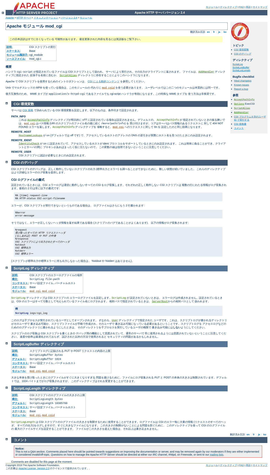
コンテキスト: (20, 283)
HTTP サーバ (24, 17)
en (208, 32)
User (115, 320)
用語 (248, 7)
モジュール (212, 7)
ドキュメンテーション (46, 17)
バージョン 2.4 (69, 17)
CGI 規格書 (240, 124)
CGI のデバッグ (242, 53)
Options (239, 104)
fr (214, 32)
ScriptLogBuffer (240, 67)
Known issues (241, 84)
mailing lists (216, 454)
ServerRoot (160, 301)
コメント (239, 128)
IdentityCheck (29, 143)
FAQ (241, 7)
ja (219, 32)
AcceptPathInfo (244, 99)
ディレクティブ (228, 7)
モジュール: (19, 291)
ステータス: (13, 50)
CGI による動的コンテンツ (103, 81)
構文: (15, 279)
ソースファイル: (16, 58)
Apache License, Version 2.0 (34, 468)
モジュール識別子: (17, 54)
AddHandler (206, 71)
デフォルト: (19, 358)
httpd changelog (242, 80)
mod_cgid (108, 87)
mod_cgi (29, 123)
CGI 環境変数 (241, 49)
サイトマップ (260, 7)
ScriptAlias (68, 75)
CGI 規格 (27, 110)
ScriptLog (237, 64)
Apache (10, 17)
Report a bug (241, 89)
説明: (9, 46)
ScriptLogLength (241, 70)
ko (225, 32)
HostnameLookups (30, 135)
